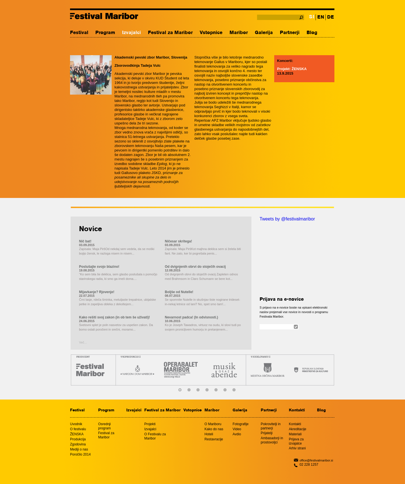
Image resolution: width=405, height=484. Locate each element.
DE (330, 17)
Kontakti (297, 410)
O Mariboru (212, 424)
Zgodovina (78, 444)
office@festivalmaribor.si (316, 460)
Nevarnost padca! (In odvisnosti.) (191, 317)
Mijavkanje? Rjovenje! (96, 292)
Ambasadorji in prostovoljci (272, 440)
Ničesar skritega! (178, 241)
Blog (312, 33)
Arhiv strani (297, 448)
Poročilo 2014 (80, 454)
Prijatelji (267, 433)
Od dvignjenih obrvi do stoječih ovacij (195, 267)
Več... (83, 342)
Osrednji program (104, 426)
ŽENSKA (77, 434)
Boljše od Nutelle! (179, 292)
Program (105, 33)
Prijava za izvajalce (296, 441)
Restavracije (213, 439)
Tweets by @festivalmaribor (287, 219)
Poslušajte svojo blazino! (99, 267)
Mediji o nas (79, 449)
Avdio (237, 434)
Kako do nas (213, 429)
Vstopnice (211, 33)
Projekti (150, 424)
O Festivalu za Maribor (155, 436)
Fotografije (241, 424)
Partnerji (290, 33)
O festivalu (78, 429)
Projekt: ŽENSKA (292, 69)
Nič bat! (85, 241)
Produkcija (78, 439)
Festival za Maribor (170, 33)
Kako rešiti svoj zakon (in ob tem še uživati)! (114, 317)
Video (237, 429)
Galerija (264, 33)
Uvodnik (76, 424)
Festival (79, 33)
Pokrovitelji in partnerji (271, 426)
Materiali (295, 434)
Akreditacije (297, 429)
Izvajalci (131, 33)
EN (320, 17)
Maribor (239, 33)
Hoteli (208, 434)
